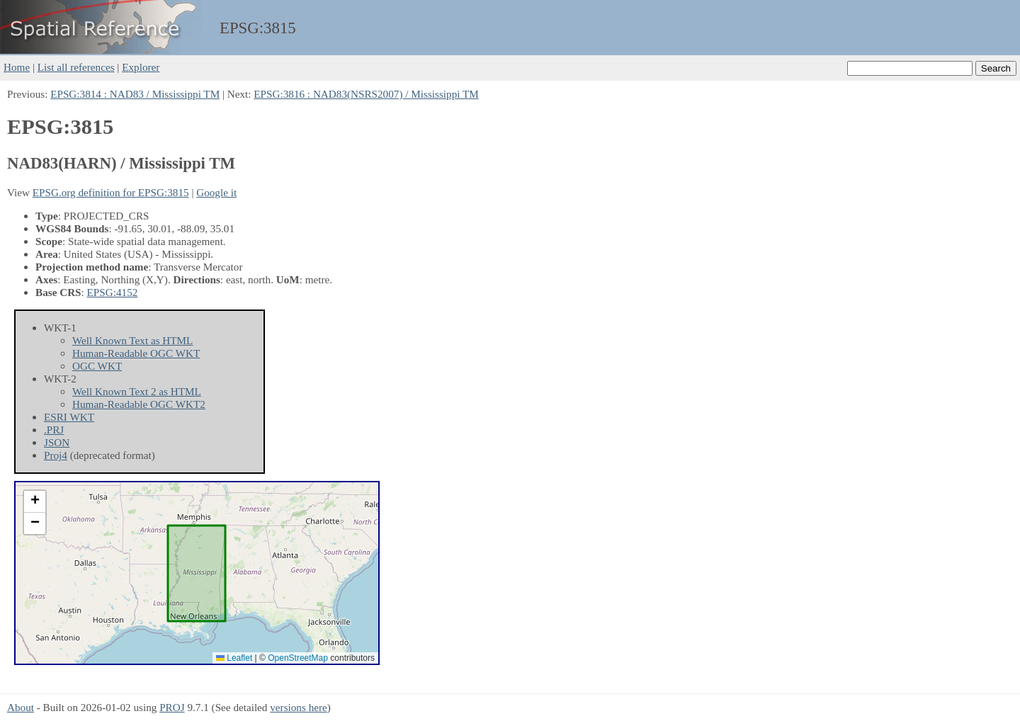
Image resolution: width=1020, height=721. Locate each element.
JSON (56, 442)
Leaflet (234, 658)
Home (17, 67)
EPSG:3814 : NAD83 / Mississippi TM (135, 94)
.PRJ (54, 430)
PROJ (171, 707)
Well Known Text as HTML (132, 340)
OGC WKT (97, 366)
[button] (34, 502)
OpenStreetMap (298, 658)
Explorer (140, 67)
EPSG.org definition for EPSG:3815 (111, 192)
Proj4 (55, 455)
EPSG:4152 (112, 292)
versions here (298, 707)
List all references (76, 67)
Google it (216, 192)
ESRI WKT (69, 417)
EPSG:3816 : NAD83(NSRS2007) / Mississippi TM (366, 94)
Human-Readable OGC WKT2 (138, 404)
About (20, 707)
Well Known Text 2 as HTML (136, 391)
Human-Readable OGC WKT (136, 353)
